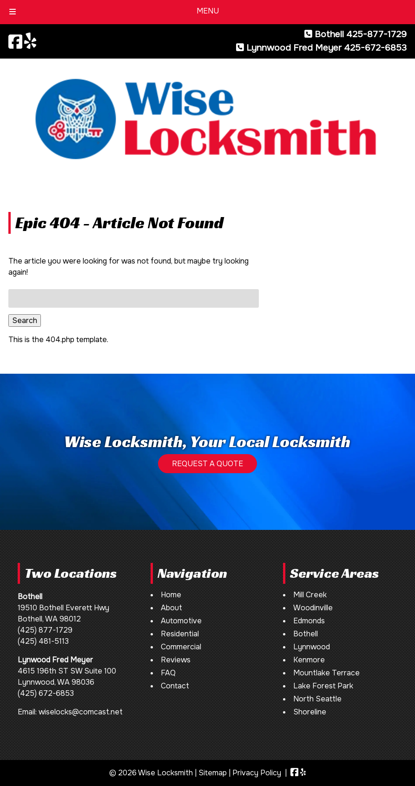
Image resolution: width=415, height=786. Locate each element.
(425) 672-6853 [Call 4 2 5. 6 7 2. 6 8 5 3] (46, 693)
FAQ (168, 673)
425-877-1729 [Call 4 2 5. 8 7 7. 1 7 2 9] (376, 34)
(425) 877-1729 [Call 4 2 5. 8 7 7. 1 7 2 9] (45, 630)
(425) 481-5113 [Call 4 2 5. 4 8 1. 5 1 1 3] (43, 641)
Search (24, 320)
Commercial (181, 647)
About (171, 608)
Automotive (181, 621)
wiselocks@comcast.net (81, 712)
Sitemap (212, 773)
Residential (180, 634)
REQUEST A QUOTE (207, 464)
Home (171, 595)
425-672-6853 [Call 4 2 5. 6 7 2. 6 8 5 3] (375, 47)
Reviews (176, 660)
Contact (175, 686)
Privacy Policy (256, 773)
